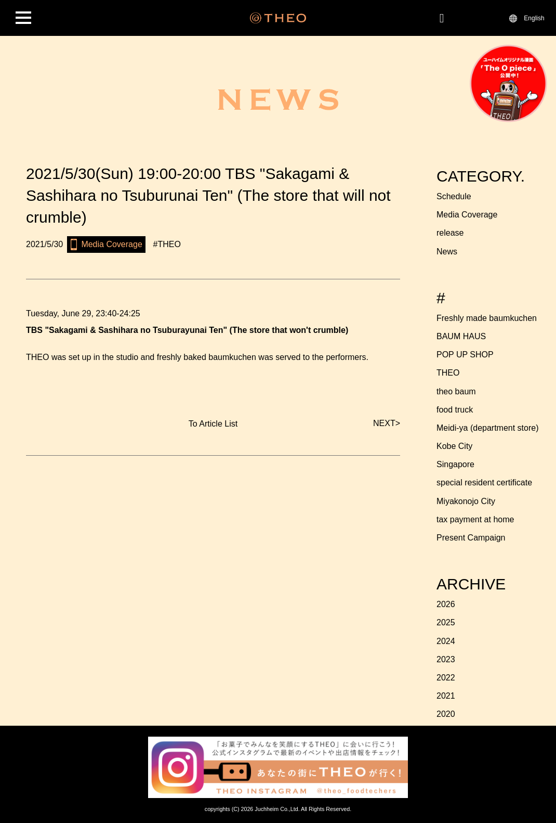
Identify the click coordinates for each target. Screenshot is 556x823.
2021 (445, 695)
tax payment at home (475, 519)
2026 (445, 604)
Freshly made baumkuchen (486, 318)
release (450, 232)
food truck (454, 409)
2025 (445, 622)
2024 (445, 641)
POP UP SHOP (465, 354)
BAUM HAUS (461, 336)
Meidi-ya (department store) (487, 427)
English (534, 17)
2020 (445, 714)
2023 (445, 659)
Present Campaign (471, 537)
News (446, 251)
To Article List (213, 423)
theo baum (456, 391)
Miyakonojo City (465, 501)
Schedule (453, 196)
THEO (447, 372)
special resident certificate (484, 482)
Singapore (455, 464)
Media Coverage (466, 214)
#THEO (167, 244)
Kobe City (454, 446)
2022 (445, 677)
